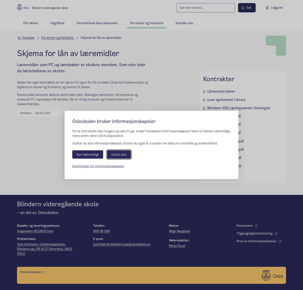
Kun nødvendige (88, 154)
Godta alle (119, 154)
